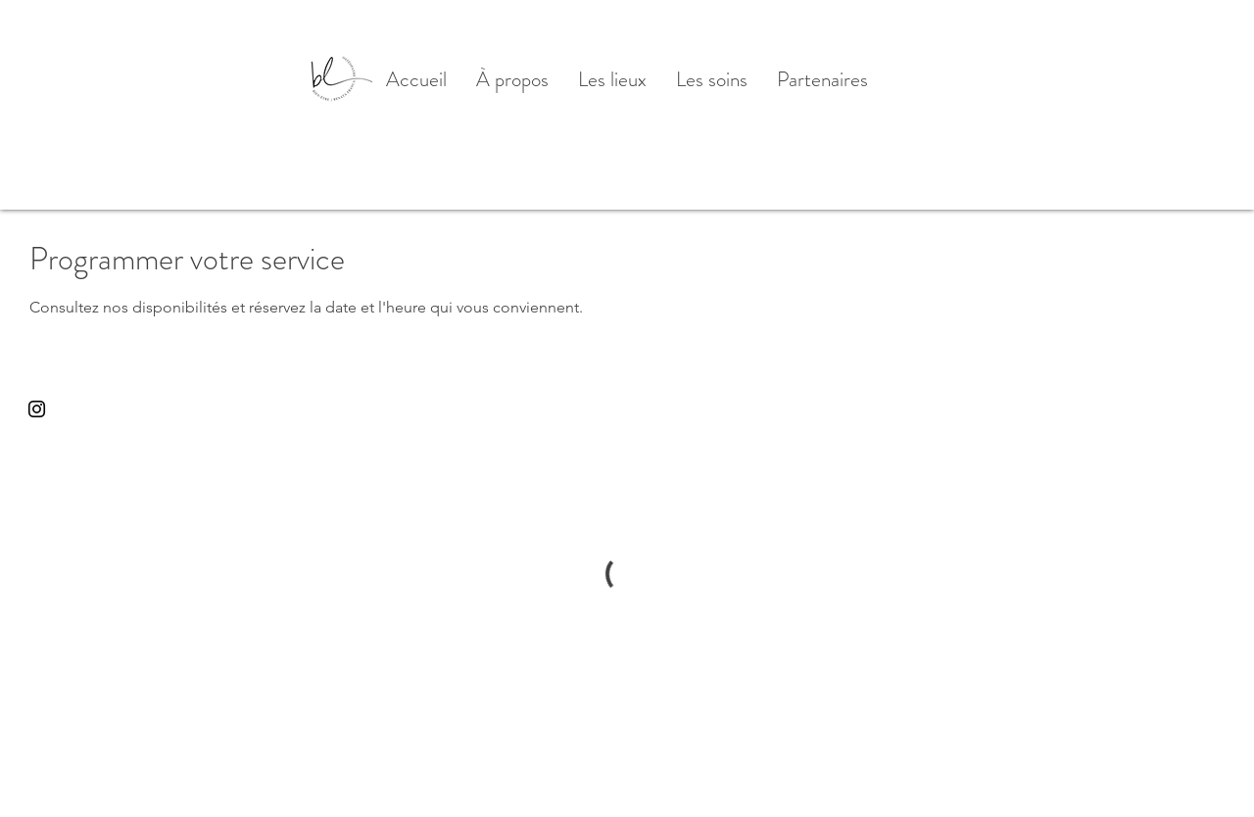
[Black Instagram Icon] (36, 409)
